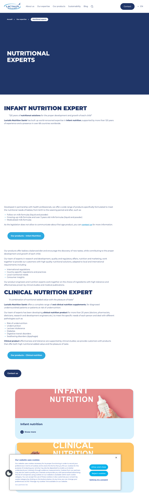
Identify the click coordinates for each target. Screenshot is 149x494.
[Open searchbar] (86, 6)
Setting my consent (98, 481)
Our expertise (41, 6)
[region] (65, 473)
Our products (55, 6)
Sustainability (69, 6)
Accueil (9, 19)
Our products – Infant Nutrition (24, 236)
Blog (80, 6)
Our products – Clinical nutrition (25, 349)
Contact (128, 6)
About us (29, 6)
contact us (76, 225)
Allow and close (99, 468)
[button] (9, 474)
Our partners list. (21, 485)
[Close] (116, 459)
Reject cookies (98, 475)
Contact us (12, 367)
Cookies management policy (122, 477)
